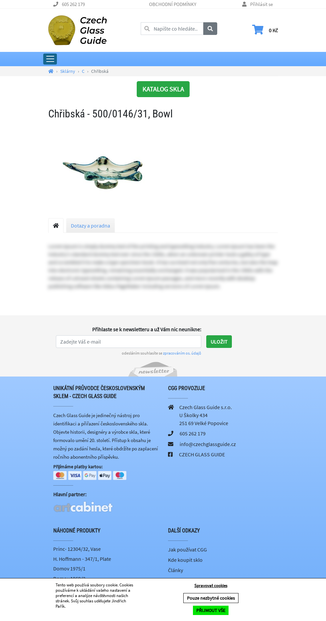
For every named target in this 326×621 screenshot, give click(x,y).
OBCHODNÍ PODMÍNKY (172, 4)
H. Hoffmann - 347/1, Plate (82, 558)
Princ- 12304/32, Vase (77, 549)
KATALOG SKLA (163, 89)
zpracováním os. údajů (182, 353)
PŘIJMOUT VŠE (210, 610)
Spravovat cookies (210, 585)
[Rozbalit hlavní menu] (50, 59)
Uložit (219, 341)
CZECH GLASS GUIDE (202, 454)
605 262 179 (73, 4)
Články (175, 570)
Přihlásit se (261, 4)
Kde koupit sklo (185, 560)
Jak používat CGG (187, 549)
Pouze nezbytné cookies (211, 598)
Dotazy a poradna (90, 225)
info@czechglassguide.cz (208, 444)
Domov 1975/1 (69, 568)
